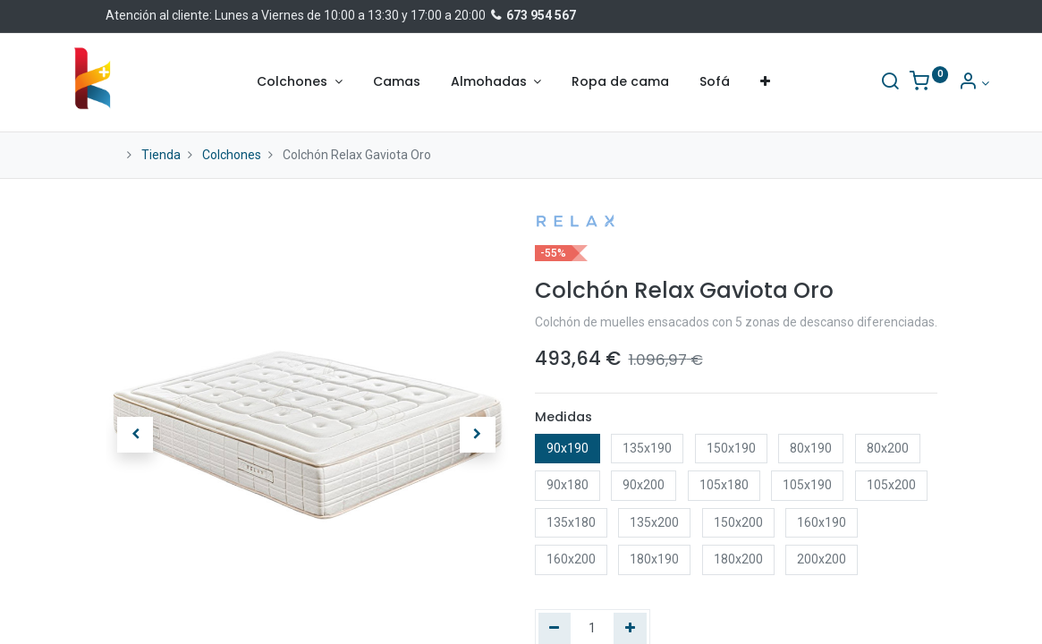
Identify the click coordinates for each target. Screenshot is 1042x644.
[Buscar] (837, 83)
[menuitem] (397, 82)
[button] (765, 82)
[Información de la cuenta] (921, 83)
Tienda (161, 155)
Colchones (231, 155)
